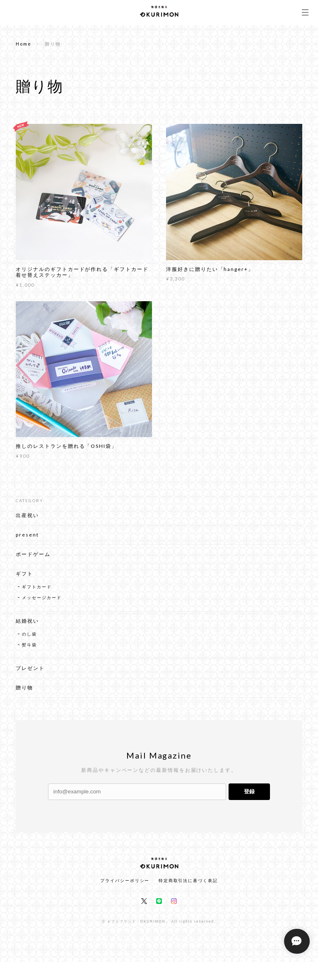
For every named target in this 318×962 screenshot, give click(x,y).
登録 (249, 791)
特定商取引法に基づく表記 (188, 880)
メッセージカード (41, 601)
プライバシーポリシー (124, 880)
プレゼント (30, 672)
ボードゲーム (33, 558)
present (27, 538)
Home (23, 43)
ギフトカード (37, 590)
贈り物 (24, 691)
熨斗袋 (29, 648)
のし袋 (29, 637)
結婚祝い (27, 624)
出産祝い (27, 519)
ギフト (24, 577)
